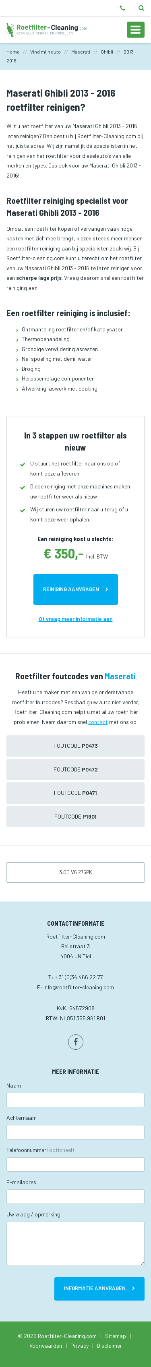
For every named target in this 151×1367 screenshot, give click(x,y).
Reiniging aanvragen (71, 589)
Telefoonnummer (40, 1149)
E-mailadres (21, 1182)
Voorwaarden (45, 1345)
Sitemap (115, 1335)
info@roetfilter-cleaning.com (78, 987)
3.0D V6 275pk (75, 872)
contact (98, 721)
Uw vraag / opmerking (33, 1214)
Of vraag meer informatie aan (76, 618)
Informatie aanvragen (95, 1288)
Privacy (79, 1345)
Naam (13, 1085)
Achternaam (21, 1117)
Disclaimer (109, 1345)
